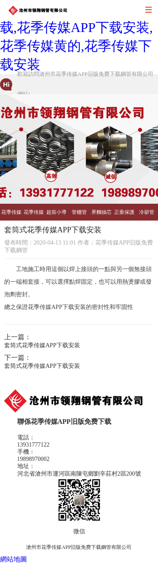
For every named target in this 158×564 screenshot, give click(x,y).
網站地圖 (13, 559)
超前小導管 (56, 215)
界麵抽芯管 (101, 215)
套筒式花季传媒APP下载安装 (42, 345)
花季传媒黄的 (34, 215)
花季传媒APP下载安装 (11, 215)
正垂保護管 (124, 215)
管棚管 (79, 212)
